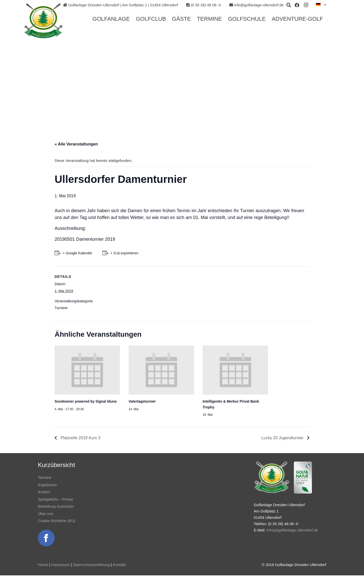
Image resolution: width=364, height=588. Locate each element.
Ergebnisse (47, 485)
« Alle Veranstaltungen (76, 144)
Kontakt (119, 564)
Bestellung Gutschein (56, 506)
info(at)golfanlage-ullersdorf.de (292, 530)
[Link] (45, 21)
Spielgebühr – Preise (55, 499)
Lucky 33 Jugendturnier (283, 438)
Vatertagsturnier (142, 401)
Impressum (60, 564)
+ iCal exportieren (124, 253)
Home (43, 564)
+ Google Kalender (77, 253)
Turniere (61, 308)
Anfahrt (44, 492)
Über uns (45, 513)
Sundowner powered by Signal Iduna (86, 401)
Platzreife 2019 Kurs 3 (79, 438)
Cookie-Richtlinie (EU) (56, 521)
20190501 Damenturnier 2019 (85, 239)
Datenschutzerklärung (91, 564)
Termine (44, 477)
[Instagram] (306, 5)
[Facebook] (297, 5)
